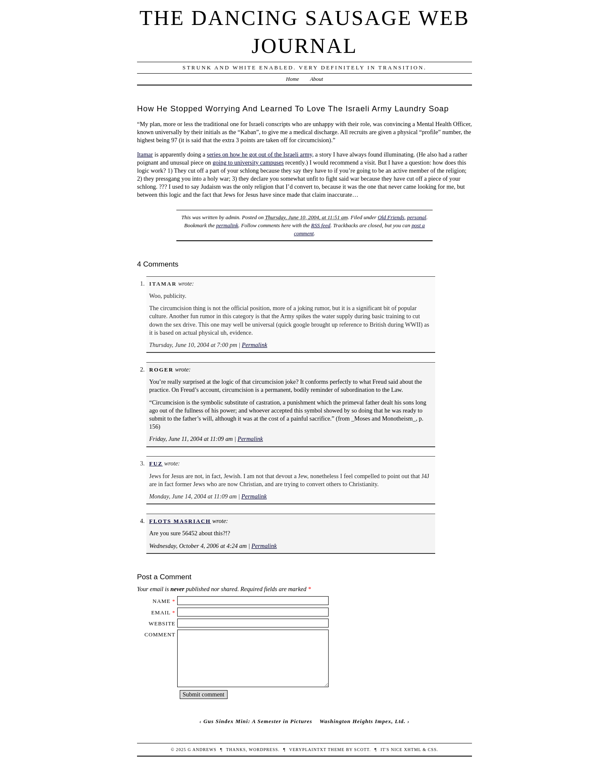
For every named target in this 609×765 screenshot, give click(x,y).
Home (292, 79)
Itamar (145, 154)
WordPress (263, 749)
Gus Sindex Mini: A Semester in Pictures (257, 721)
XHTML (412, 749)
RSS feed (320, 225)
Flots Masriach (180, 521)
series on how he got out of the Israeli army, (260, 154)
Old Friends (391, 217)
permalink (227, 225)
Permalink (254, 344)
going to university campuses (248, 162)
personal (416, 217)
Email (160, 612)
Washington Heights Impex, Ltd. (362, 721)
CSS (432, 749)
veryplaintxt (307, 749)
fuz (156, 463)
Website (162, 623)
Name (161, 601)
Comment (160, 634)
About (316, 79)
